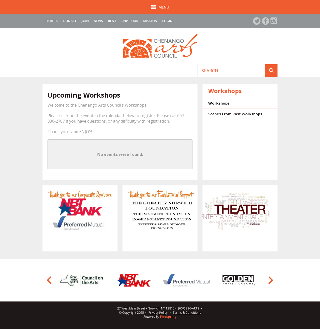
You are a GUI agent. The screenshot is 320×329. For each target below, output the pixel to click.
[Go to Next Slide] (270, 280)
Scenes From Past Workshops (235, 113)
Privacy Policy (158, 312)
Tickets (51, 21)
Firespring (168, 316)
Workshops (219, 103)
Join (85, 21)
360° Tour (130, 21)
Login (167, 21)
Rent (112, 21)
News (98, 21)
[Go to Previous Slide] (49, 280)
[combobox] (231, 70)
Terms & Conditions (187, 312)
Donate (70, 21)
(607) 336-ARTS (188, 308)
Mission (150, 21)
